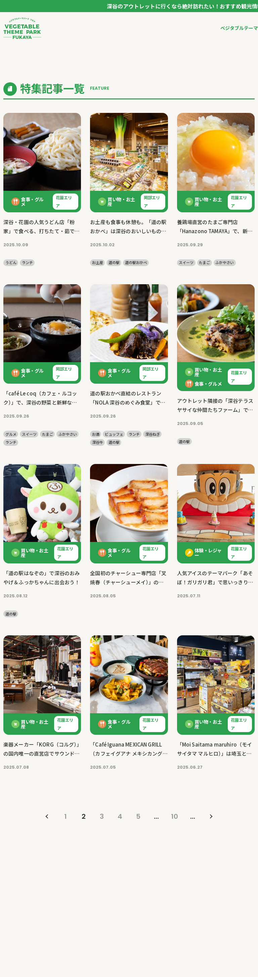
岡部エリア (152, 201)
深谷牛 (97, 442)
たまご (204, 262)
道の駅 (114, 262)
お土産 (97, 262)
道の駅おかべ (136, 262)
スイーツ (186, 262)
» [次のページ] (210, 816)
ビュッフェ (114, 434)
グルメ (10, 434)
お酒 (95, 434)
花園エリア (64, 201)
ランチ (27, 262)
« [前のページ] (47, 816)
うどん (10, 262)
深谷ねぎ (152, 434)
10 (174, 816)
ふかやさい (224, 262)
